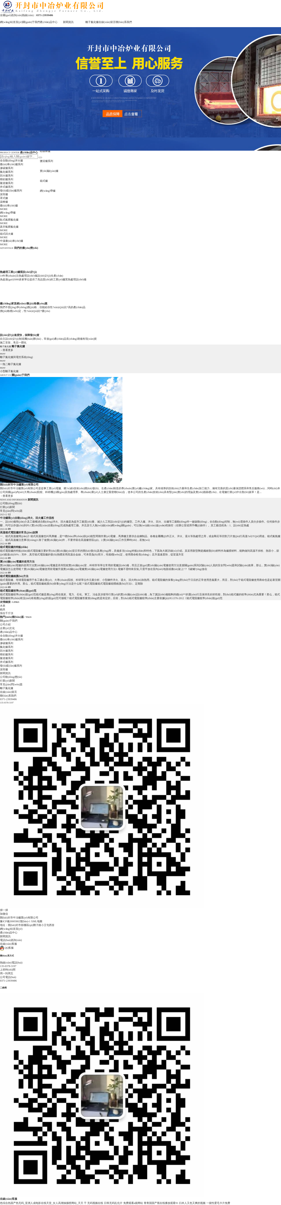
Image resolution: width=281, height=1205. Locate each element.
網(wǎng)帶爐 (47, 190)
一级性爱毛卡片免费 (218, 1203)
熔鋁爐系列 (6, 179)
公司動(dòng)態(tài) (11, 503)
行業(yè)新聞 (7, 507)
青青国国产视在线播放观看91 (161, 1203)
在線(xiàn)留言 (107, 22)
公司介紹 (5, 624)
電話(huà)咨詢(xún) (11, 940)
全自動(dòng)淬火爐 (11, 160)
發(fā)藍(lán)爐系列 (11, 190)
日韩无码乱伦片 (113, 1203)
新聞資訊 (68, 22)
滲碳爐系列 (6, 168)
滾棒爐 (4, 201)
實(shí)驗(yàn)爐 (49, 170)
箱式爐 (44, 180)
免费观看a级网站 (133, 1203)
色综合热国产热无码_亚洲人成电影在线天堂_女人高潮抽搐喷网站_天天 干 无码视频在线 (51, 1203)
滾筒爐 (4, 194)
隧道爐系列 (6, 183)
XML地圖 (36, 921)
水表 (2, 605)
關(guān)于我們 (31, 22)
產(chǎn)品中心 (48, 22)
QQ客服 (7, 947)
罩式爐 (4, 198)
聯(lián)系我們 (124, 22)
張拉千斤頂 (6, 613)
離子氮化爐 (92, 22)
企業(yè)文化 (7, 628)
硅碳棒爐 (45, 151)
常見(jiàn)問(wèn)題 (11, 510)
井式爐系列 (6, 186)
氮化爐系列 (6, 171)
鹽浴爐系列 (46, 161)
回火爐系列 (6, 175)
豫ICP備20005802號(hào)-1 (15, 921)
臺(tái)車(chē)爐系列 (11, 164)
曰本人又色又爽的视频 (192, 1203)
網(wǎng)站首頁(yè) (11, 22)
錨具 (2, 609)
